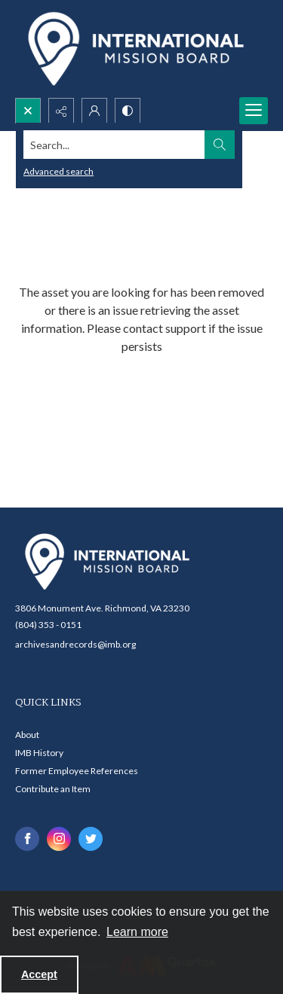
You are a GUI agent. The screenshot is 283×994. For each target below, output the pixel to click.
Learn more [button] (137, 931)
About (27, 734)
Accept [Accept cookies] (39, 974)
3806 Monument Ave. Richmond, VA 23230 (102, 608)
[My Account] (94, 111)
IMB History (39, 752)
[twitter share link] (90, 839)
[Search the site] (114, 144)
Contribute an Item (53, 788)
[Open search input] (28, 111)
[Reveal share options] (61, 111)
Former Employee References (76, 770)
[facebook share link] (27, 839)
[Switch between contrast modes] (127, 111)
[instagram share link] (59, 839)
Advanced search (58, 171)
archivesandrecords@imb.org (75, 644)
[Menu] (253, 110)
